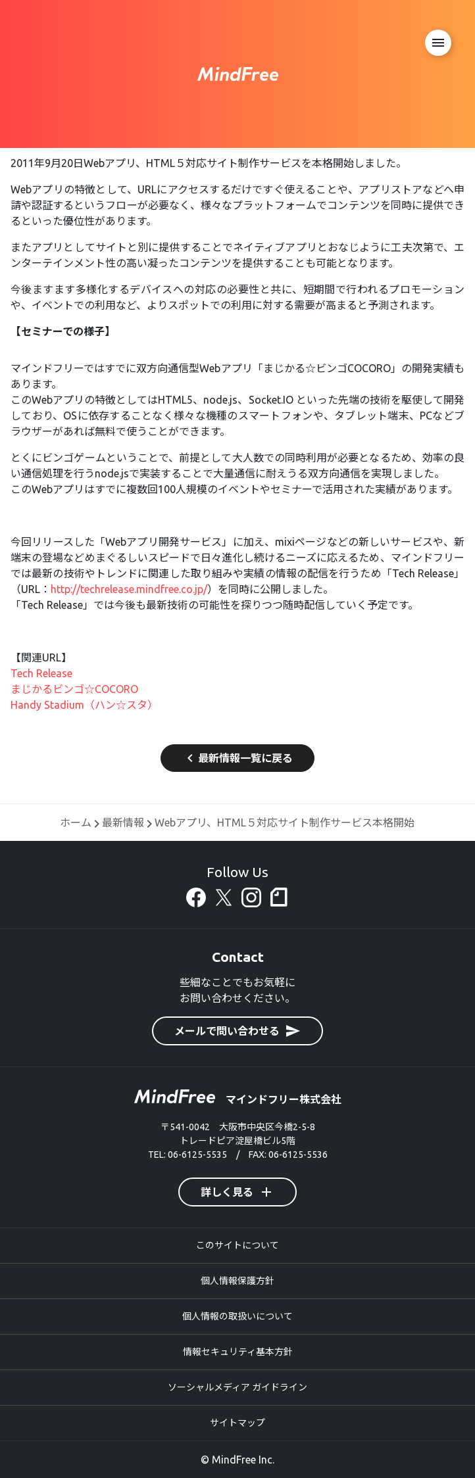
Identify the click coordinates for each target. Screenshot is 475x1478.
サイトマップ (237, 1423)
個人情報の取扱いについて (237, 1316)
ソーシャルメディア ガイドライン (237, 1387)
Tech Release (41, 673)
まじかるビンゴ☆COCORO (74, 689)
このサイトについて (237, 1245)
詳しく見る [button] (237, 1192)
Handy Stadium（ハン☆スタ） (84, 705)
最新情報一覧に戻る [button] (237, 758)
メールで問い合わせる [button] (237, 1031)
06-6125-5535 (197, 1154)
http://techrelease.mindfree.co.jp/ (129, 589)
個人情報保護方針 (237, 1280)
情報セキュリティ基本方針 (238, 1352)
